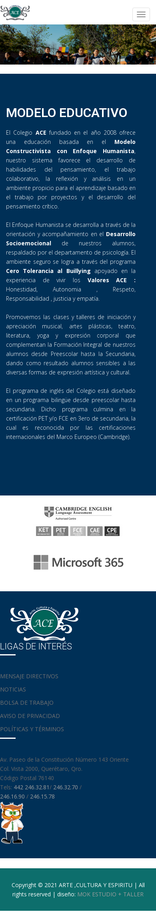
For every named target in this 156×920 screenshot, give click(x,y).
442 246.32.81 (32, 787)
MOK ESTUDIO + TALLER (110, 894)
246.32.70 (66, 787)
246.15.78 (42, 796)
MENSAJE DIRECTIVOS (29, 676)
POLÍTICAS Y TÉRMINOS (32, 729)
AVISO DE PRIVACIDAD (30, 716)
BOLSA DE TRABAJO (27, 702)
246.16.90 (13, 796)
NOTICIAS (13, 689)
